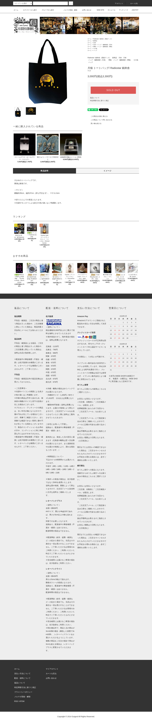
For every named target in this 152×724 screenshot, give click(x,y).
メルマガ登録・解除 (68, 10)
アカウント (117, 3)
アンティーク (122, 10)
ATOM (21, 701)
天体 (94, 42)
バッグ (95, 50)
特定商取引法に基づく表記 (99, 101)
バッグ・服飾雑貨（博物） (105, 46)
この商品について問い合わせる (100, 120)
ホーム (16, 10)
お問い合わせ (85, 10)
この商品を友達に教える (98, 116)
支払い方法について (22, 673)
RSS (16, 701)
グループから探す (46, 10)
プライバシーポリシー (23, 692)
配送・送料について (22, 678)
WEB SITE (99, 10)
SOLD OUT (113, 90)
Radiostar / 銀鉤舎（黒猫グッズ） (103, 39)
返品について (94, 98)
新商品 (95, 40)
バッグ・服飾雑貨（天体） (105, 44)
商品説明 (44, 171)
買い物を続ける (94, 123)
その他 (95, 48)
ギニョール (110, 10)
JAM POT (133, 10)
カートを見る (51, 673)
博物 (94, 46)
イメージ (107, 171)
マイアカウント (52, 669)
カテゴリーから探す (28, 10)
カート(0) (132, 3)
